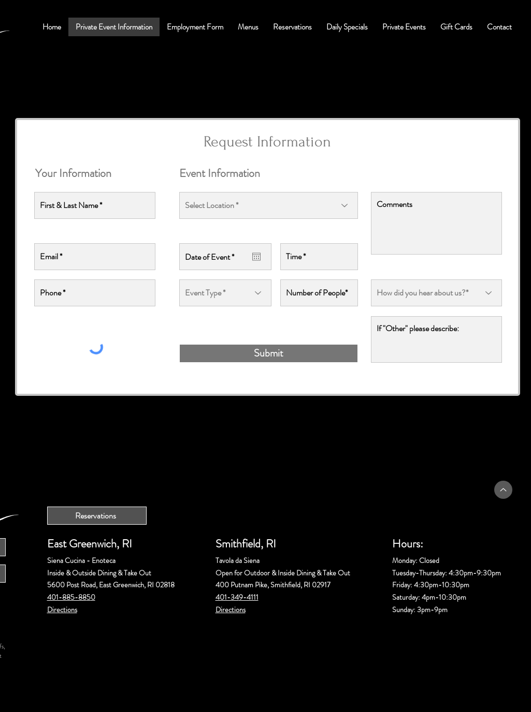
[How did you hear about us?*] (436, 292)
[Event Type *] (225, 292)
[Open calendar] (256, 257)
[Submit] (268, 353)
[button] (248, 27)
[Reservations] (97, 516)
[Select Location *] (268, 205)
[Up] (503, 490)
